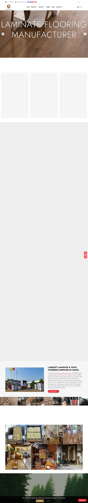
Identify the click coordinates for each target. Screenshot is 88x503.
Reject (48, 501)
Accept (39, 501)
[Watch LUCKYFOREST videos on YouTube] (32, 1)
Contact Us (82, 500)
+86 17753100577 (9, 1)
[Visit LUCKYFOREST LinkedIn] (30, 1)
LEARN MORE (54, 295)
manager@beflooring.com (21, 1)
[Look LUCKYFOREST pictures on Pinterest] (35, 1)
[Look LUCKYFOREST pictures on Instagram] (34, 1)
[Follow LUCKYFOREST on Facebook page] (28, 1)
